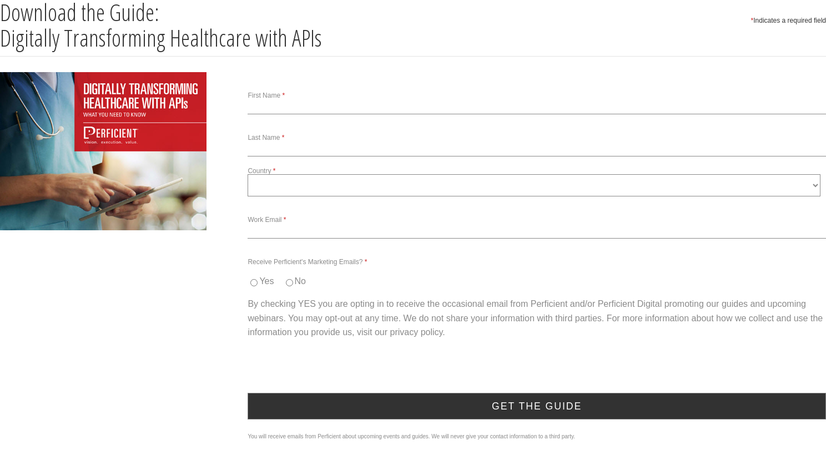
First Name (264, 95)
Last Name (264, 137)
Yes (266, 281)
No (300, 281)
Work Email (264, 220)
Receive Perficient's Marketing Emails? (305, 262)
